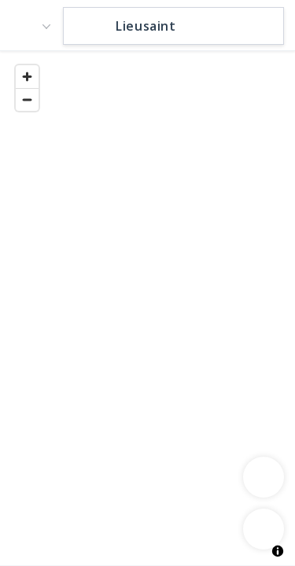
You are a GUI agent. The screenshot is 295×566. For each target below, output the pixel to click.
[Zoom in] (27, 76)
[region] (147, 307)
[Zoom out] (27, 99)
